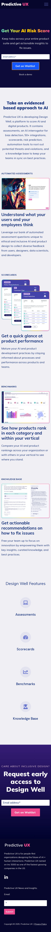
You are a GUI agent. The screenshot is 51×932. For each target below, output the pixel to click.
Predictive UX (27, 924)
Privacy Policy (41, 924)
